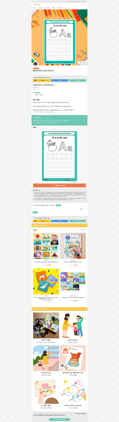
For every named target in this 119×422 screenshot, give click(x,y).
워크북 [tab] (47, 8)
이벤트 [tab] (53, 8)
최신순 (84, 209)
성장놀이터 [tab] (41, 8)
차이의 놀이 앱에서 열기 (59, 419)
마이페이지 (84, 1)
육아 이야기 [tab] (60, 8)
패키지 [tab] (34, 8)
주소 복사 (77, 80)
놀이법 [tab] (67, 8)
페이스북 (57, 80)
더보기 (83, 230)
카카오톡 (39, 80)
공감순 (81, 209)
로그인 (66, 1)
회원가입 (71, 1)
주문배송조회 (77, 1)
